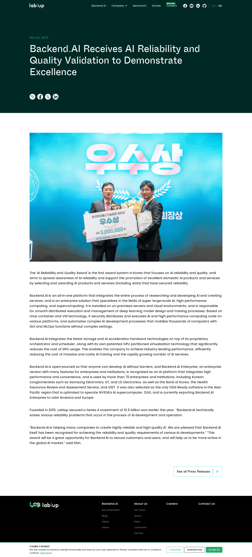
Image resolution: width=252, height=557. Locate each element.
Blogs (105, 516)
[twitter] (48, 97)
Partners (138, 533)
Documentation (111, 510)
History (138, 516)
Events (105, 527)
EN (220, 6)
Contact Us (206, 503)
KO (214, 6)
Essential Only (194, 549)
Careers (172, 503)
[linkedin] (56, 97)
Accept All (214, 549)
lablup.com (37, 1)
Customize (175, 549)
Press (137, 521)
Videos (105, 521)
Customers (140, 527)
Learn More (46, 553)
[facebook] (40, 97)
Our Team (140, 510)
